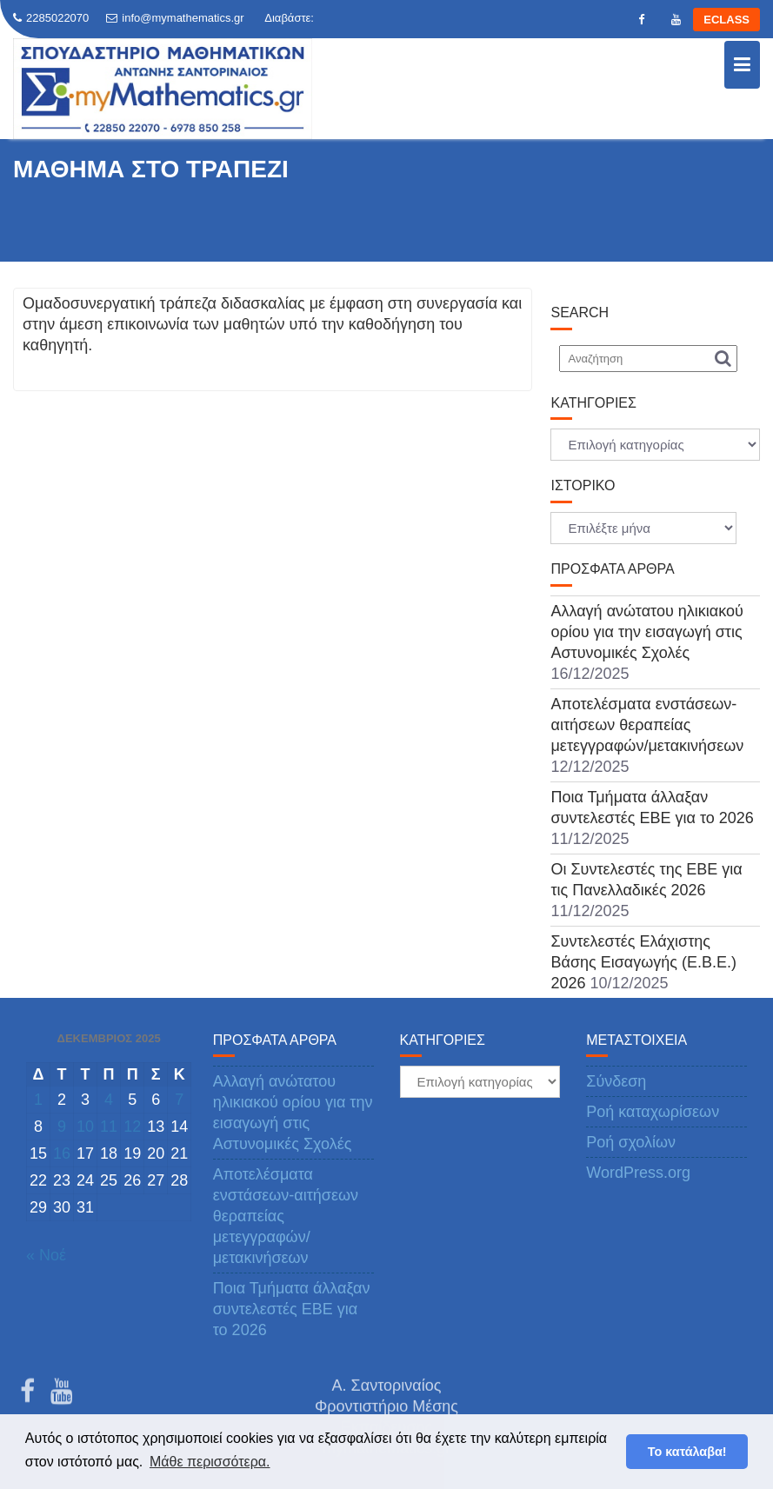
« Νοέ (46, 1255)
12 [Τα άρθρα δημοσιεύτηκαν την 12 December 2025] (132, 1126)
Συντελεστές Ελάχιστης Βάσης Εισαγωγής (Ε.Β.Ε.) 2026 (643, 962)
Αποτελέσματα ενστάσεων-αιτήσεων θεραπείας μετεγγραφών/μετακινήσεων (646, 724)
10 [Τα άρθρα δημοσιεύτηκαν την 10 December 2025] (85, 1126)
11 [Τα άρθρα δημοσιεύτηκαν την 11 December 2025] (108, 1126)
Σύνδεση (616, 1081)
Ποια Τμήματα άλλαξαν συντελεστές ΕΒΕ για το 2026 (291, 1309)
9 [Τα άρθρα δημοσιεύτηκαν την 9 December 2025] (61, 1126)
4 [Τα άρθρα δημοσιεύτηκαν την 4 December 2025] (108, 1099)
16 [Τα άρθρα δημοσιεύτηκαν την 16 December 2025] (61, 1153)
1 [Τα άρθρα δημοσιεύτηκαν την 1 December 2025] (38, 1099)
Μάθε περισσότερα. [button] (210, 1461)
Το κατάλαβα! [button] (687, 1452)
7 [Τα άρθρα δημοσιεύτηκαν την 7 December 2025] (179, 1099)
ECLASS (726, 19)
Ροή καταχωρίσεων (652, 1111)
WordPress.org (638, 1172)
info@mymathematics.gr (174, 17)
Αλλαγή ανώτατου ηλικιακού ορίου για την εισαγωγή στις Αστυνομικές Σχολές (646, 631)
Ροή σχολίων (631, 1142)
